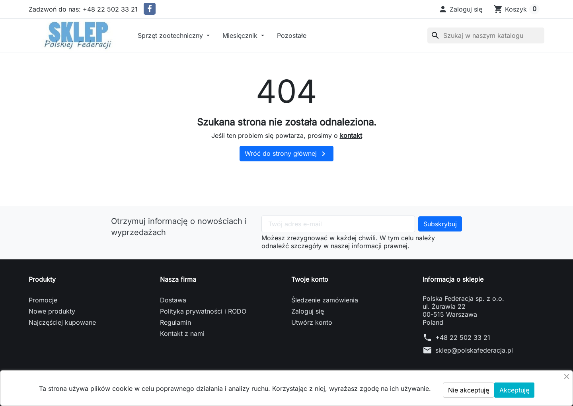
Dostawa (173, 300)
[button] (460, 9)
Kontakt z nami (182, 333)
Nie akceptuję (468, 390)
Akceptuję (514, 390)
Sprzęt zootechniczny (171, 35)
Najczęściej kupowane (62, 322)
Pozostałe (291, 35)
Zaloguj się (307, 311)
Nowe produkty (52, 311)
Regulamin (175, 322)
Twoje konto (309, 279)
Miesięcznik (240, 35)
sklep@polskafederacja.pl (474, 350)
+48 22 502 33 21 (462, 337)
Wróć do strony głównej (286, 154)
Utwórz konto (311, 322)
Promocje (43, 300)
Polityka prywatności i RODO (203, 311)
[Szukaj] (485, 35)
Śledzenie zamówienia (324, 300)
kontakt (351, 135)
